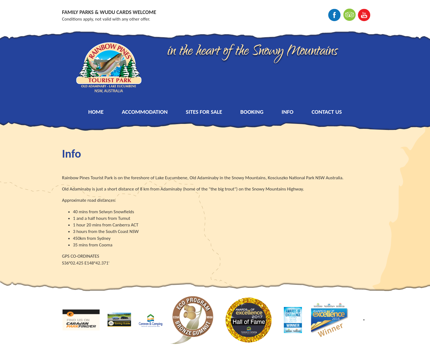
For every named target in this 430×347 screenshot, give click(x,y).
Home (96, 111)
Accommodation (145, 111)
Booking (251, 111)
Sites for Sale (204, 111)
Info (287, 111)
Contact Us (327, 111)
